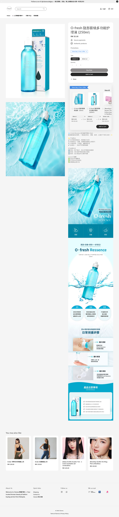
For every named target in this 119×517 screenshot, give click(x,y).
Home (8, 15)
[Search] (44, 8)
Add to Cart (89, 74)
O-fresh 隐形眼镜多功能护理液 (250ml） (93, 110)
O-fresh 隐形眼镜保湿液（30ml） (78, 109)
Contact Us (36, 494)
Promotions (74, 48)
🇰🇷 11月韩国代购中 (17, 15)
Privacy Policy (65, 513)
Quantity (73, 62)
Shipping (36, 492)
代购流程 (35, 15)
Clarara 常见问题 (38, 497)
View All (107, 90)
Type (72, 55)
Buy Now (89, 70)
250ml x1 (75, 59)
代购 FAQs (28, 15)
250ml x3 (84, 59)
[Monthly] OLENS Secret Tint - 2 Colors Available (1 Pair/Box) (109, 111)
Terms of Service (55, 513)
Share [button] (73, 79)
